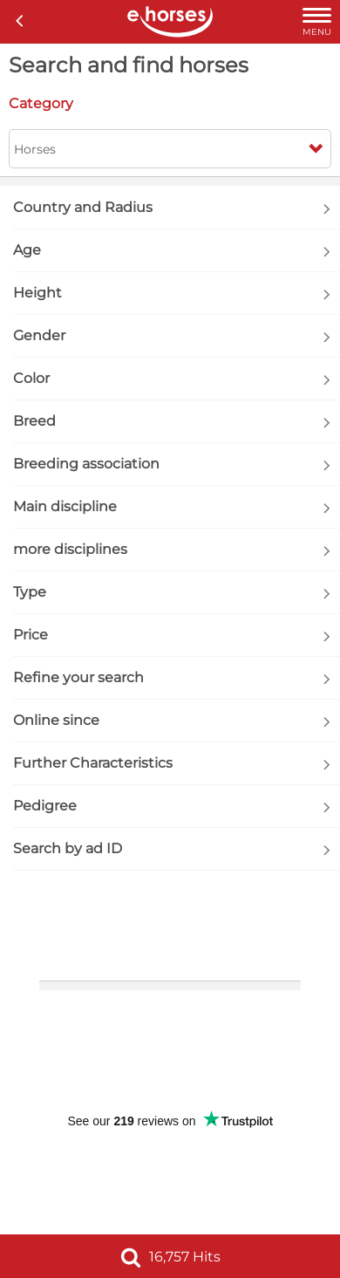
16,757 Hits (170, 1256)
